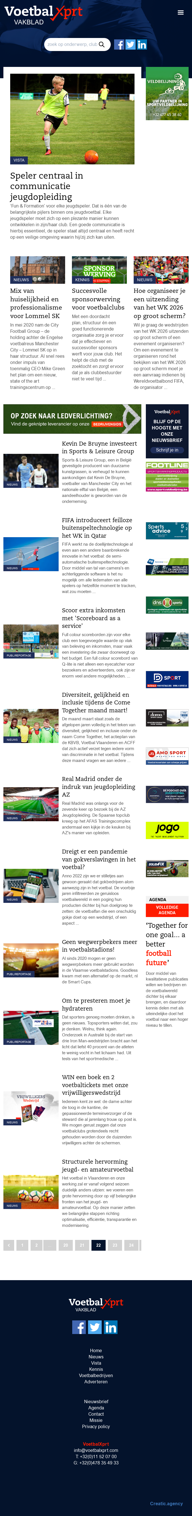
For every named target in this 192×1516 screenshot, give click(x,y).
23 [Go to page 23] (115, 1245)
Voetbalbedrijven (96, 1375)
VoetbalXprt (96, 1444)
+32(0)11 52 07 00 (98, 1456)
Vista (96, 1363)
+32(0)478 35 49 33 (99, 1463)
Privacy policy (96, 1426)
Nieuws (96, 1357)
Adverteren (96, 1381)
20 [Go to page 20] (65, 1245)
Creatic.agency (166, 1503)
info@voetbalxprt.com (96, 1450)
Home (96, 1350)
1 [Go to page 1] (22, 1245)
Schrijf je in (167, 450)
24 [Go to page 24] (131, 1245)
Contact (96, 1414)
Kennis (96, 1369)
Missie (96, 1420)
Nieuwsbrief (96, 1401)
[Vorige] (8, 1245)
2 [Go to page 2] (36, 1245)
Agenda (96, 1408)
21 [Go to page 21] (82, 1245)
